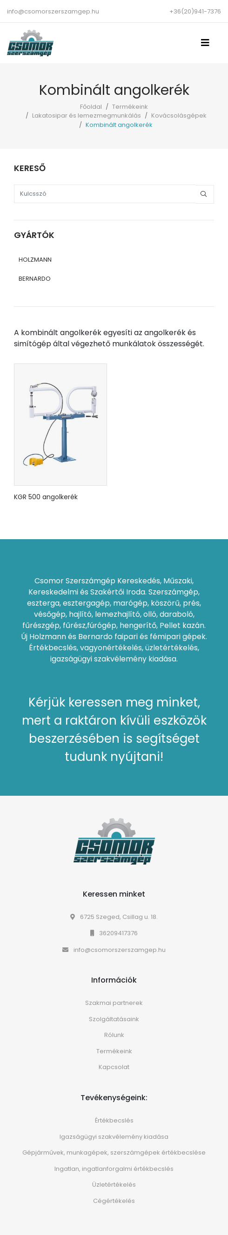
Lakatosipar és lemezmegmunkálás (86, 115)
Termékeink (130, 106)
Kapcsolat (114, 1067)
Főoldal (91, 106)
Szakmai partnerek (114, 1002)
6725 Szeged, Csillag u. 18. (114, 916)
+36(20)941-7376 (195, 11)
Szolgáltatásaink (114, 1019)
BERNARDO (35, 278)
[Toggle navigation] (208, 42)
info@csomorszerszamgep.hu (53, 11)
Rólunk (114, 1034)
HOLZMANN (35, 259)
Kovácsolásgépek (179, 115)
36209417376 (114, 933)
